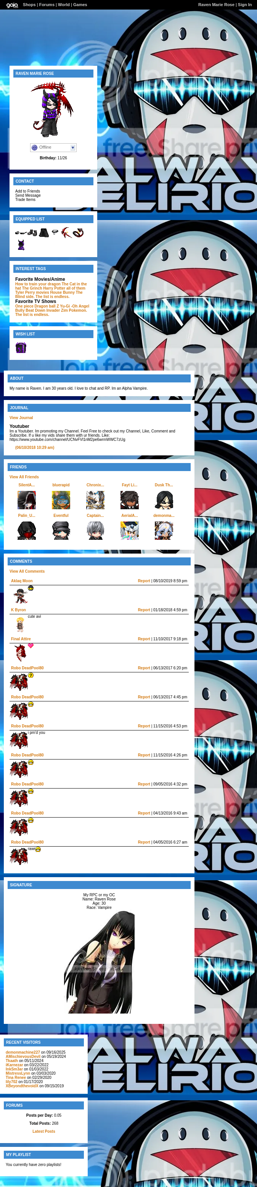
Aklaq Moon (22, 581)
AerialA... (129, 515)
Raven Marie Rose (216, 4)
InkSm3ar (14, 1069)
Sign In (245, 4)
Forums (47, 4)
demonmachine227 (23, 1052)
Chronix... (95, 485)
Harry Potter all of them (64, 288)
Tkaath (12, 1061)
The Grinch (32, 288)
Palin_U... (26, 515)
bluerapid (60, 485)
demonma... (164, 515)
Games (80, 4)
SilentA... (27, 485)
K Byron (18, 610)
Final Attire (21, 639)
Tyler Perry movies (32, 292)
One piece (24, 306)
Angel (84, 306)
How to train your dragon (38, 284)
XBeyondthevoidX (22, 1086)
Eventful (60, 515)
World (64, 4)
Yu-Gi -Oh (68, 306)
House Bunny (62, 292)
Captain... (95, 515)
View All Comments (27, 571)
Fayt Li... (130, 485)
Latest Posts (43, 1131)
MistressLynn (18, 1073)
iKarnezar (14, 1065)
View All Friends (24, 477)
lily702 (12, 1082)
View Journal (21, 418)
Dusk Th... (164, 485)
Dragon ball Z (47, 306)
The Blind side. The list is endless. (49, 294)
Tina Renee (16, 1077)
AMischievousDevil (23, 1056)
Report (144, 581)
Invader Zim (57, 310)
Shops (29, 4)
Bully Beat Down (30, 310)
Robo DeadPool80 (27, 668)
